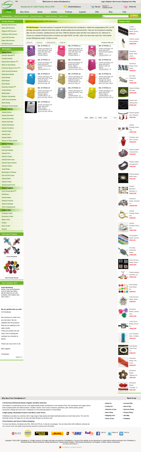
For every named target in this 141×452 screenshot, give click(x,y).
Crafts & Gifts (6, 210)
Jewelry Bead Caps (8, 159)
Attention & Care (110, 409)
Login (103, 1)
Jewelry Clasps (7, 156)
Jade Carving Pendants (9, 71)
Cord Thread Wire (9, 191)
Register (109, 1)
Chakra (4, 223)
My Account (117, 1)
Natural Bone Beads (10, 62)
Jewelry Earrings (7, 122)
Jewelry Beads (6, 52)
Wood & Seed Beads (21, 16)
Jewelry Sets (6, 134)
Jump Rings (6, 169)
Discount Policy (129, 409)
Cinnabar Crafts (7, 213)
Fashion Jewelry (7, 109)
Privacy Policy (128, 412)
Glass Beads (6, 77)
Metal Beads (6, 93)
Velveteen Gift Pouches (9, 34)
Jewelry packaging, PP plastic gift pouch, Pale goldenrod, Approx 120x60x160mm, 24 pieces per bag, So (75, 80)
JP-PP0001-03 (75, 88)
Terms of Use (109, 418)
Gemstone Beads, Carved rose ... (134, 311)
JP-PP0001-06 (75, 74)
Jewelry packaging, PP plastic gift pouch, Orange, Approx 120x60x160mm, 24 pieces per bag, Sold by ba (45, 95)
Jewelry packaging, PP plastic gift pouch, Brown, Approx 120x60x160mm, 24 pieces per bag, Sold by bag (75, 67)
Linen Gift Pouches (8, 37)
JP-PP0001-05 (106, 74)
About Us (108, 403)
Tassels (4, 229)
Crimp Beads (6, 147)
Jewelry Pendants (8, 128)
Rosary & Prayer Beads (9, 141)
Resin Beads (6, 103)
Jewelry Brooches (8, 118)
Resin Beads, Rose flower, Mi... (133, 287)
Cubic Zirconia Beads (9, 99)
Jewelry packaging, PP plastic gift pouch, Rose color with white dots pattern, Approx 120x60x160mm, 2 (75, 52)
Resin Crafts (6, 226)
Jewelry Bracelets (8, 115)
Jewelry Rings (6, 131)
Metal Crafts (6, 219)
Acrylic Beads (6, 90)
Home (28, 21)
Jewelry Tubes (6, 182)
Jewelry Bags (6, 197)
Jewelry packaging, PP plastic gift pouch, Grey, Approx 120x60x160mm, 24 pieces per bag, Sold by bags (75, 95)
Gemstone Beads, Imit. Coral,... (133, 361)
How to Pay (127, 406)
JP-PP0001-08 (106, 60)
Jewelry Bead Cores (8, 185)
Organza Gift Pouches (9, 31)
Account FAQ (128, 403)
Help (134, 1)
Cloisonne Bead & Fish (11, 68)
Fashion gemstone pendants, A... (133, 189)
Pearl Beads (6, 84)
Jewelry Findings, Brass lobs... (134, 225)
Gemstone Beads (9, 87)
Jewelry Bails (6, 178)
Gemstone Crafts (7, 216)
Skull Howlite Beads (11, 278)
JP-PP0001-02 (106, 88)
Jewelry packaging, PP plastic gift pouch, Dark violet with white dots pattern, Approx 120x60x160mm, (45, 52)
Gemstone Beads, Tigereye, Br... (133, 373)
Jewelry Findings (7, 144)
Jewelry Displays (7, 204)
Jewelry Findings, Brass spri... (134, 213)
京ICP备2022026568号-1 (70, 444)
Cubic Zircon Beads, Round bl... (133, 324)
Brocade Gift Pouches (9, 25)
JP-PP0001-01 (45, 102)
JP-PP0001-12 (75, 46)
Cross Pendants (11, 256)
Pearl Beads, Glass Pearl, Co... (133, 348)
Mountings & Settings (9, 172)
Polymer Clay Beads (8, 96)
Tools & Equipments (8, 207)
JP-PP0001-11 (106, 46)
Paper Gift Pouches (8, 40)
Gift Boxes (5, 194)
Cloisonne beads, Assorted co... (134, 201)
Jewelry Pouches (51, 16)
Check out (132, 7)
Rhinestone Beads (8, 74)
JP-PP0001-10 (45, 60)
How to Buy (109, 412)
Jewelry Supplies (7, 188)
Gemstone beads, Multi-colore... (133, 54)
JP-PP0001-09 (75, 60)
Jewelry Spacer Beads (9, 163)
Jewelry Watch (6, 137)
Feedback (127, 418)
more (18, 357)
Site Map (126, 415)
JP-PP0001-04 (45, 88)
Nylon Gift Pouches (8, 28)
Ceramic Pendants (36, 16)
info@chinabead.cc (74, 7)
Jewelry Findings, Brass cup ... (134, 127)
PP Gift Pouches (7, 44)
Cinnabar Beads (7, 58)
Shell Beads (6, 81)
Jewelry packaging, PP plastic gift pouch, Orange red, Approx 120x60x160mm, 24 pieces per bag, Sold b (106, 80)
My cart (97, 7)
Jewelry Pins (6, 153)
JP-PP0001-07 (45, 74)
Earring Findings (7, 150)
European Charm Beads (10, 106)
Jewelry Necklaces (8, 125)
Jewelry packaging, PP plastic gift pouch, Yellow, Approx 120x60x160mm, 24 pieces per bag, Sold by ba (106, 95)
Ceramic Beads (8, 55)
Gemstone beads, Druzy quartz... (133, 66)
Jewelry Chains (7, 166)
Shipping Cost (126, 1)
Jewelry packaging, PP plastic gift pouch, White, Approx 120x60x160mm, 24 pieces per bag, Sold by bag (45, 109)
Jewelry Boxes (6, 112)
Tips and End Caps (8, 175)
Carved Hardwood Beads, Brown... (134, 29)
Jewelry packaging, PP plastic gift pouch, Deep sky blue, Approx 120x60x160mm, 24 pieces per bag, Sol (45, 80)
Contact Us (109, 406)
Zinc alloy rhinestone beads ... (132, 78)
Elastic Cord (63, 16)
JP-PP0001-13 (45, 46)
